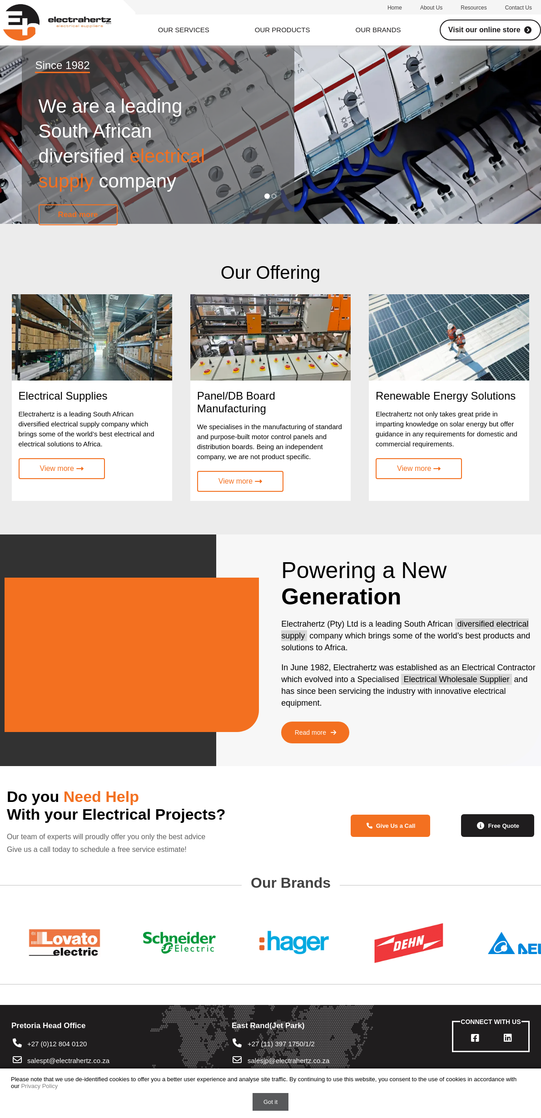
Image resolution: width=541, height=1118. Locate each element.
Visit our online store (490, 30)
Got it (270, 1101)
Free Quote (497, 825)
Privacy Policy (39, 1086)
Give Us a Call (390, 825)
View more (62, 468)
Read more (315, 732)
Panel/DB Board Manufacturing (236, 402)
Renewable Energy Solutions (446, 396)
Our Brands (378, 30)
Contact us (518, 8)
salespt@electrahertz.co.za (68, 1060)
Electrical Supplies (63, 396)
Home (394, 8)
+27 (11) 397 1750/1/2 (273, 1044)
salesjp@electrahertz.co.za (288, 1060)
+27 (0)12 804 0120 (49, 1044)
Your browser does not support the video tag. (127, 650)
